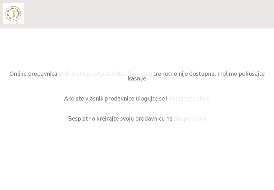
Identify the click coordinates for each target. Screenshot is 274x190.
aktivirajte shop (189, 98)
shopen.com (190, 118)
